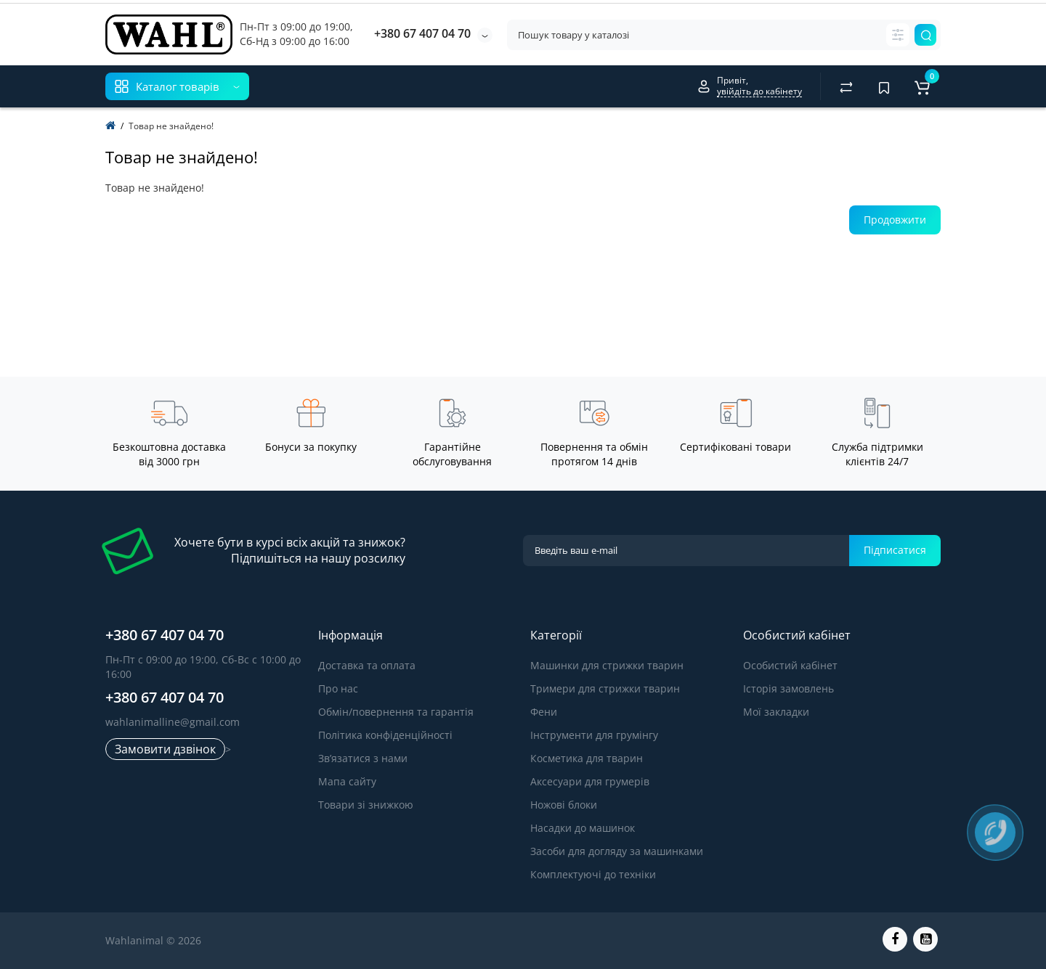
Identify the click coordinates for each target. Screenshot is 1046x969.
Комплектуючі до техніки (593, 874)
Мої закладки (776, 712)
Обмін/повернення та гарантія (396, 712)
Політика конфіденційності (385, 735)
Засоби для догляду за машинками (616, 851)
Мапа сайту (347, 781)
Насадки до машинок (582, 828)
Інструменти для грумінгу (594, 735)
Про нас (338, 688)
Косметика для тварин (586, 758)
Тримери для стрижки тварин (605, 688)
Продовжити (895, 219)
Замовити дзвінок (165, 749)
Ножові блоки (563, 804)
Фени (543, 712)
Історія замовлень (788, 688)
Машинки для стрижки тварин (607, 665)
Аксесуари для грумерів (589, 781)
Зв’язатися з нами (363, 758)
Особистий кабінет (790, 665)
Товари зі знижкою (365, 804)
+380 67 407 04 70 (422, 33)
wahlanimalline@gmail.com (172, 722)
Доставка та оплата (366, 665)
